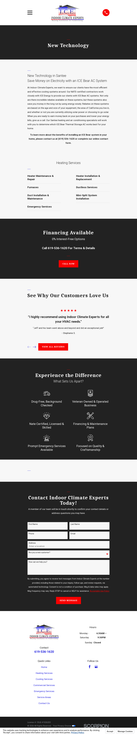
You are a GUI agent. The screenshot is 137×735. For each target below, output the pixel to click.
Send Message (68, 600)
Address (32, 543)
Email (73, 534)
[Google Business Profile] (96, 666)
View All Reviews (53, 346)
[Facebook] (89, 666)
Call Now (68, 263)
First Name (33, 524)
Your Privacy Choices (64, 726)
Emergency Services (44, 691)
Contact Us (44, 703)
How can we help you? (38, 562)
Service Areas (44, 697)
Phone (31, 534)
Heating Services (44, 673)
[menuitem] (44, 177)
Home (44, 667)
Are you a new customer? (39, 552)
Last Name (75, 524)
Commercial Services (44, 685)
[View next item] (34, 347)
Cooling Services (44, 679)
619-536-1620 (57, 248)
